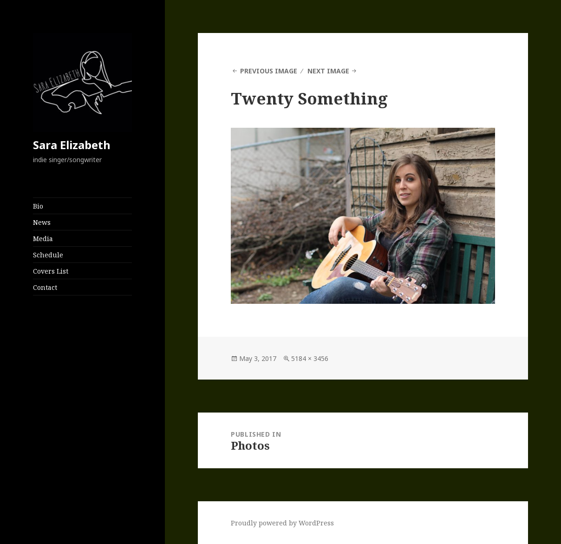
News (42, 222)
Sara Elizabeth (72, 144)
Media (43, 238)
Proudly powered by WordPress (282, 522)
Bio (38, 206)
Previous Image (268, 70)
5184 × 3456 (309, 358)
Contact (45, 287)
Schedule (48, 254)
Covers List (50, 271)
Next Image (328, 70)
